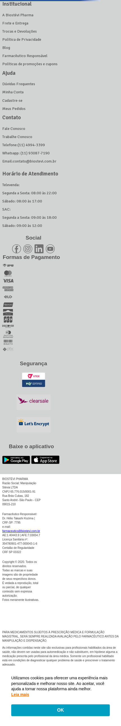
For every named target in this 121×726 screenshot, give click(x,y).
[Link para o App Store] (45, 459)
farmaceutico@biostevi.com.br (21, 529)
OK (60, 710)
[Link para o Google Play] (16, 460)
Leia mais (20, 694)
